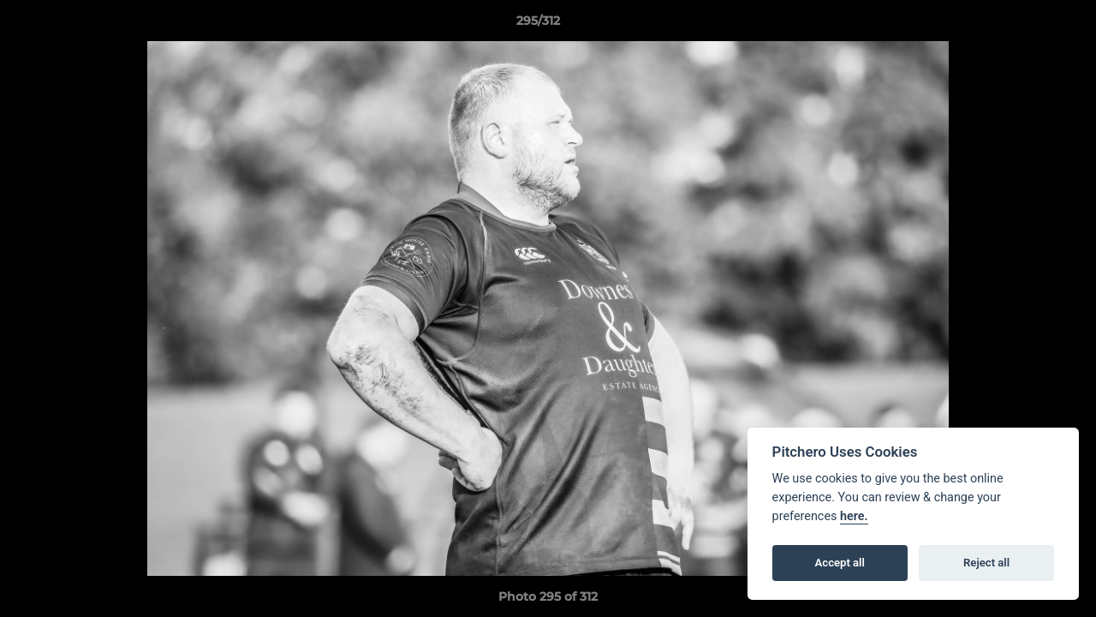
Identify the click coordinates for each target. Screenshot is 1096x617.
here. (854, 516)
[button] (1024, 25)
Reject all (986, 562)
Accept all (840, 562)
